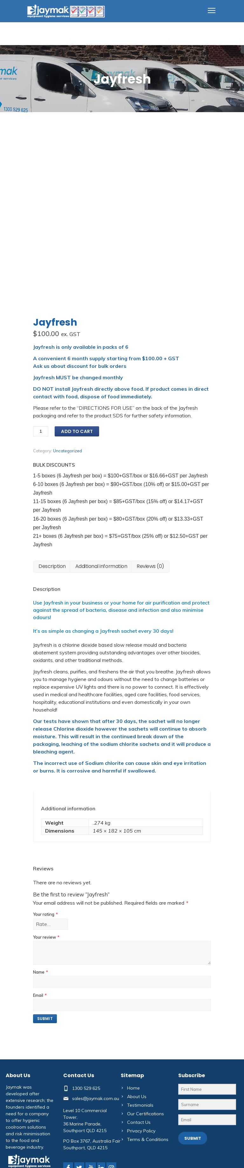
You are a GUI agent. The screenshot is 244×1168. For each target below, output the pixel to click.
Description (52, 535)
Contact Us (139, 1091)
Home (133, 1057)
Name (40, 940)
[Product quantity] (40, 400)
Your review (46, 905)
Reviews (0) (150, 535)
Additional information (101, 535)
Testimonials (140, 1074)
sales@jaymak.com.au (95, 1067)
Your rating (45, 883)
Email (40, 964)
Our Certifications (145, 1082)
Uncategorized (67, 419)
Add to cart (77, 400)
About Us (136, 1065)
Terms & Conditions (147, 1108)
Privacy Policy (141, 1100)
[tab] (52, 535)
